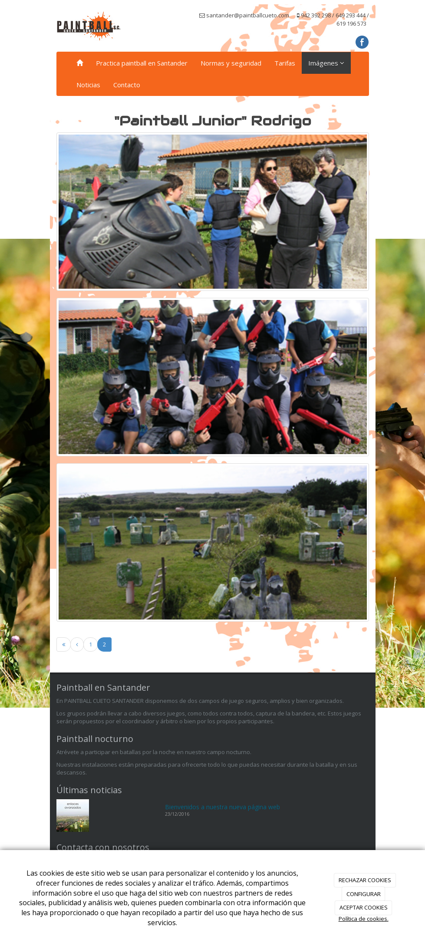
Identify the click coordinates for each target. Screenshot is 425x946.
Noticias (88, 84)
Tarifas (284, 63)
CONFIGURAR (363, 894)
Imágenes (326, 63)
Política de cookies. (364, 919)
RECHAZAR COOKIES (365, 880)
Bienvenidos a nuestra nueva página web (222, 807)
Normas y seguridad (231, 63)
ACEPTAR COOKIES (363, 907)
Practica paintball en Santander (142, 63)
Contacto (126, 84)
